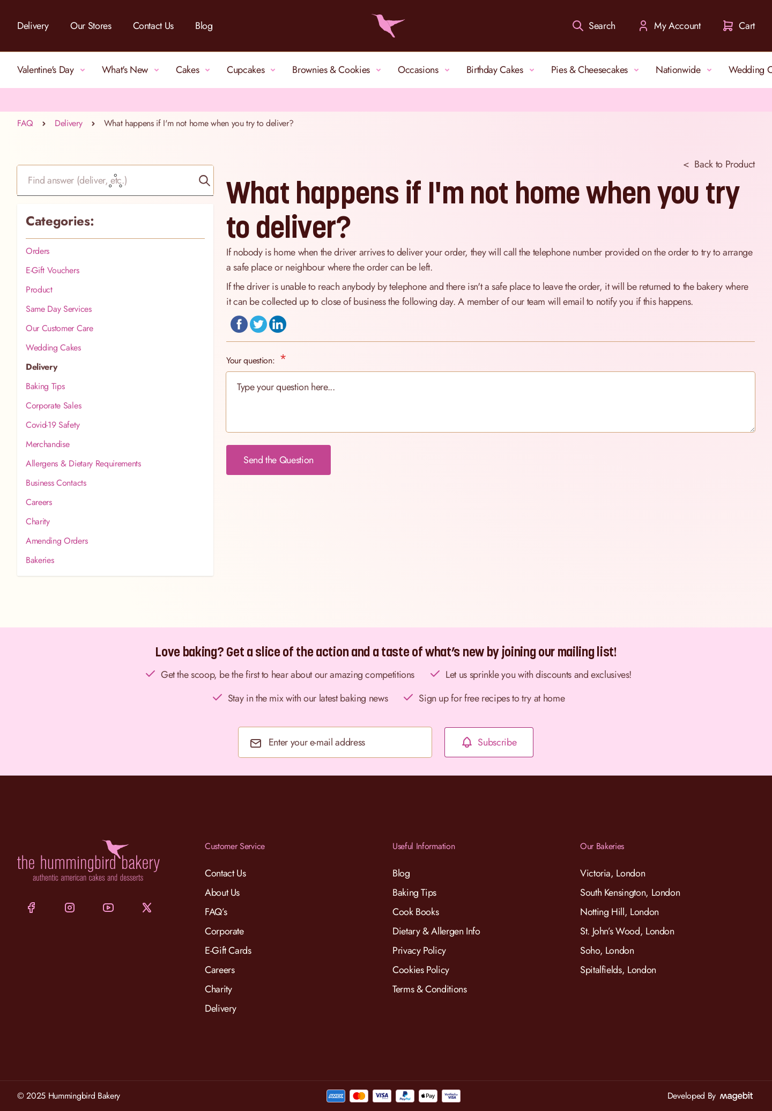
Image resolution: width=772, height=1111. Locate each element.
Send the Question (278, 460)
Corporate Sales (53, 405)
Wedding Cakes (53, 347)
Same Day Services (59, 309)
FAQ (25, 123)
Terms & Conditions (429, 989)
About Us (222, 893)
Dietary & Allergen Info (436, 931)
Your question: (251, 360)
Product (39, 289)
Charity (38, 521)
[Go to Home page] (386, 26)
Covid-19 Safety (52, 425)
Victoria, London (612, 873)
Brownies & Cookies (338, 70)
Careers (39, 502)
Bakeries (40, 560)
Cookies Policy (420, 970)
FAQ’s (216, 912)
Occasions (426, 70)
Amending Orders (56, 541)
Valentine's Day (53, 70)
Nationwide (685, 70)
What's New (132, 70)
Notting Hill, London (619, 912)
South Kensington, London (630, 893)
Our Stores (90, 26)
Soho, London (607, 950)
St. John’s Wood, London (627, 931)
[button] (204, 180)
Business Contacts (56, 483)
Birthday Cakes (502, 70)
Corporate (224, 931)
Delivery (33, 26)
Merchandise (47, 444)
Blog (204, 26)
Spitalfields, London (618, 970)
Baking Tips (45, 386)
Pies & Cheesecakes (597, 70)
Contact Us (153, 26)
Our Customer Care (59, 328)
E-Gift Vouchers (52, 270)
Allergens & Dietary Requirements (83, 463)
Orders (37, 251)
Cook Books (415, 912)
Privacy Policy (419, 950)
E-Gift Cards (228, 950)
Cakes (195, 70)
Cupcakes (253, 70)
